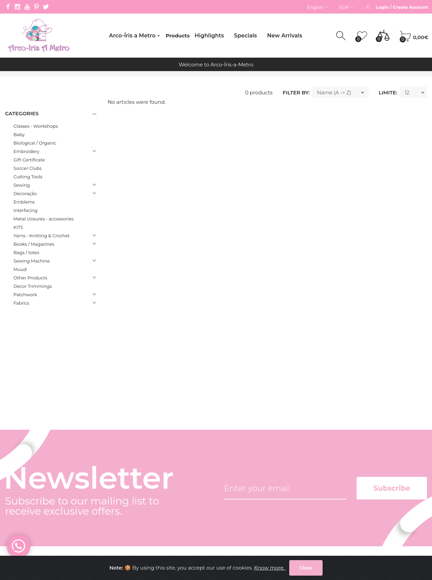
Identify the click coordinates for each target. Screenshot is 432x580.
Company (113, 464)
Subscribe (391, 371)
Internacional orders (126, 526)
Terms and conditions (128, 489)
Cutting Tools (27, 176)
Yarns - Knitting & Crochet (41, 235)
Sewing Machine (31, 261)
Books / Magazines (33, 244)
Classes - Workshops (35, 126)
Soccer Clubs (27, 168)
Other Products (30, 277)
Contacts (112, 477)
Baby (19, 134)
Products (178, 35)
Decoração (25, 193)
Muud (20, 269)
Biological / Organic (34, 143)
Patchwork (25, 294)
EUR (346, 7)
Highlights (209, 35)
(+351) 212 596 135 (26, 464)
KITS (18, 227)
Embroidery (26, 151)
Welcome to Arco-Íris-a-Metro (216, 64)
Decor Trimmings (32, 286)
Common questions (126, 514)
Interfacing (25, 210)
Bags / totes (26, 252)
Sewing (21, 185)
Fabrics (21, 303)
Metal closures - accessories (43, 218)
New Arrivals (284, 35)
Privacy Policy (118, 501)
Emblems (24, 202)
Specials (245, 35)
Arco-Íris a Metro (132, 35)
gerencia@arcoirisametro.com (43, 486)
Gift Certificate (29, 159)
